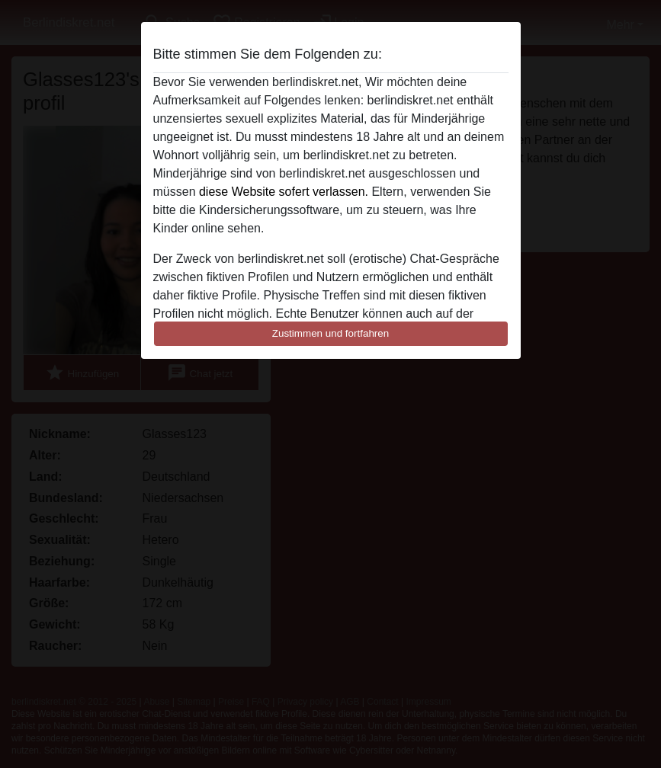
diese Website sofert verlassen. (283, 191)
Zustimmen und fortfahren (331, 333)
